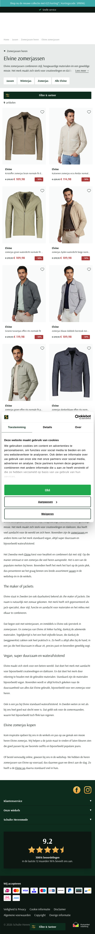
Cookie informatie (40, 909)
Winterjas (25, 81)
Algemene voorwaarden (17, 915)
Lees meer (82, 70)
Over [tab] (78, 427)
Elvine (27, 554)
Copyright (40, 915)
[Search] (47, 28)
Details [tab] (47, 427)
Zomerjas (43, 81)
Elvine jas (20, 768)
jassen (72, 571)
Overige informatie (60, 915)
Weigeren (47, 513)
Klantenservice (47, 801)
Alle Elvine (61, 81)
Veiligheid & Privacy (15, 909)
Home (6, 39)
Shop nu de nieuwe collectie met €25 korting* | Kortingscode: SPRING (47, 3)
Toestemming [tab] (17, 427)
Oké (47, 489)
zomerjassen (78, 532)
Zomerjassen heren (30, 39)
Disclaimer (60, 909)
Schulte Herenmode (47, 819)
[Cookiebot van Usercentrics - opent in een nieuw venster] (75, 417)
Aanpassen (47, 501)
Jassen (15, 39)
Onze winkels (47, 810)
